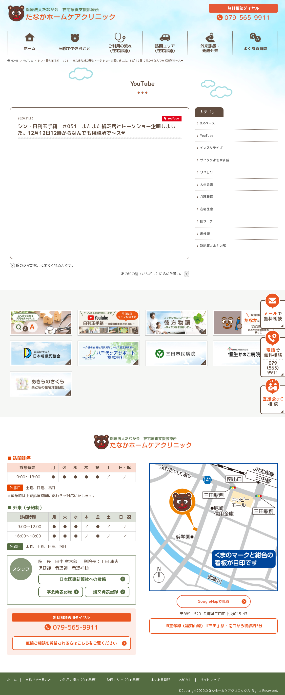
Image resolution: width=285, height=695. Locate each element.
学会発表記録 (59, 592)
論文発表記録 (105, 592)
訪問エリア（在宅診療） (165, 48)
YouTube (206, 135)
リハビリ (206, 172)
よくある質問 (255, 48)
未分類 (205, 233)
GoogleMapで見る (213, 601)
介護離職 (206, 196)
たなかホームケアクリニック (226, 690)
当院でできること (75, 48)
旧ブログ (206, 221)
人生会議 (206, 184)
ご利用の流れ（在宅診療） (120, 48)
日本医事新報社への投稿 (83, 579)
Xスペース (207, 123)
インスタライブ (211, 147)
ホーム (30, 48)
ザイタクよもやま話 (214, 160)
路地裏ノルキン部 (213, 245)
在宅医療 (206, 209)
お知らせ (185, 679)
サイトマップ (210, 679)
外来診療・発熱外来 (210, 48)
